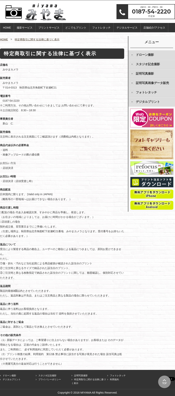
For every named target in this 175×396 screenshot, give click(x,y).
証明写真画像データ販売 (152, 83)
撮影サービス (25, 27)
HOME (7, 27)
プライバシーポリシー (49, 379)
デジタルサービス (127, 27)
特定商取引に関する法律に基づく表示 (37, 39)
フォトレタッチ (101, 27)
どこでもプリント (75, 27)
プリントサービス (48, 27)
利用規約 (114, 379)
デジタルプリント (148, 101)
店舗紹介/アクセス (154, 27)
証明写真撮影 (145, 73)
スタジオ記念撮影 (148, 64)
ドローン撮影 (145, 54)
